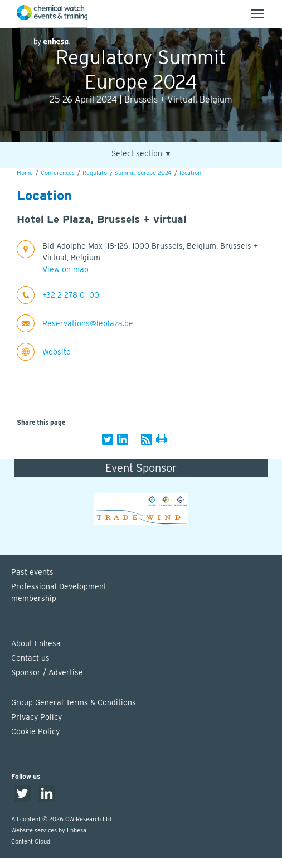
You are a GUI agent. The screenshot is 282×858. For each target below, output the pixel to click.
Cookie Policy (35, 731)
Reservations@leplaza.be (87, 323)
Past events (32, 572)
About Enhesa (36, 643)
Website (56, 351)
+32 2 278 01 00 (70, 294)
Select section (141, 153)
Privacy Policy (36, 716)
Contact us (30, 657)
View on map (65, 269)
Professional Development (146, 593)
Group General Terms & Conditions (73, 702)
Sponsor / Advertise (47, 672)
